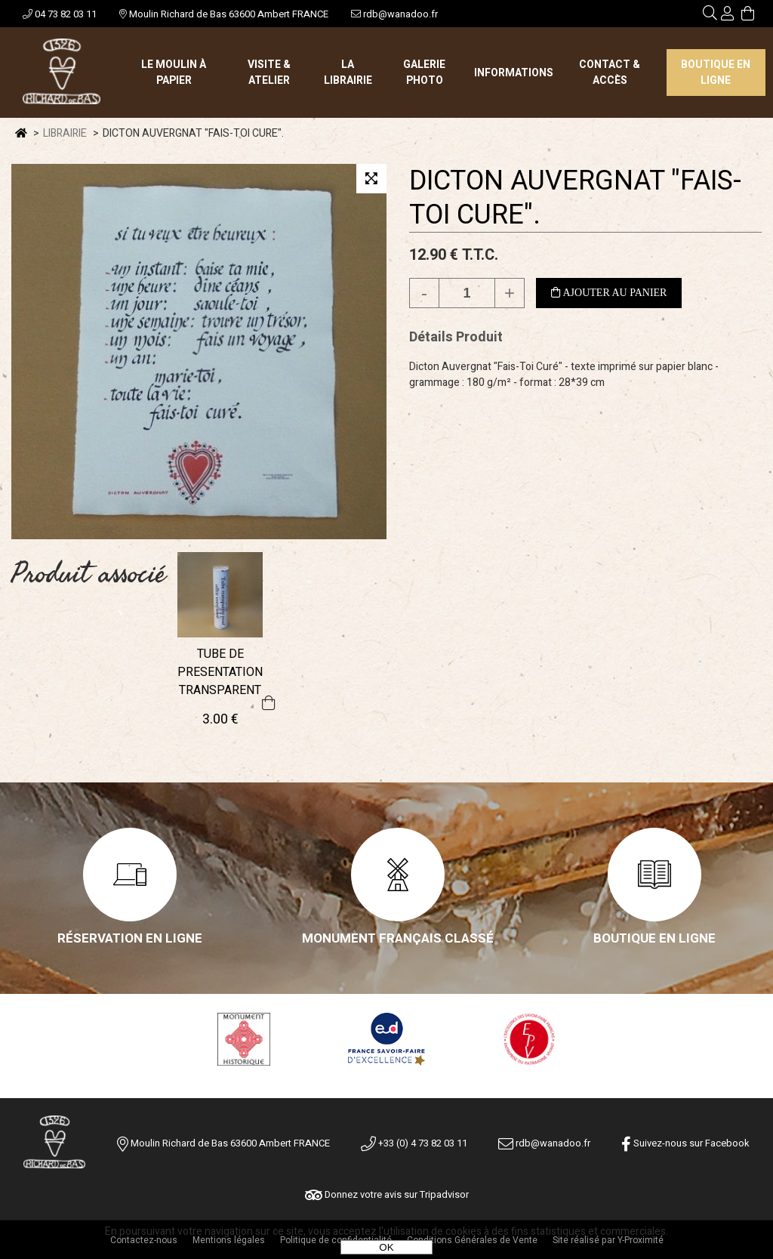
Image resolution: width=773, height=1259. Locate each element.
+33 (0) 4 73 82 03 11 (414, 1143)
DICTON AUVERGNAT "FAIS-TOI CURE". (575, 198)
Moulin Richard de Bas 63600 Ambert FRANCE (223, 14)
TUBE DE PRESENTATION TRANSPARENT (220, 672)
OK (386, 1247)
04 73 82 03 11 (60, 14)
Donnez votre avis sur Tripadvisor (387, 1194)
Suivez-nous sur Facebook (685, 1143)
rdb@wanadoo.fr (394, 14)
